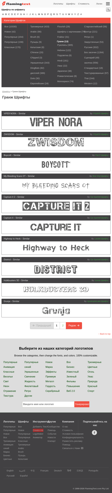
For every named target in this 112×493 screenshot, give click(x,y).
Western (88, 83)
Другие (28, 396)
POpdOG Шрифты (100, 113)
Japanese (62, 71)
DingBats (34, 68)
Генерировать (82, 404)
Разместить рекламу (72, 441)
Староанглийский (93, 26)
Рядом (73, 325)
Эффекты (50, 372)
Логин (99, 3)
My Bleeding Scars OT (15, 176)
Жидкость (29, 381)
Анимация (9, 367)
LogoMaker (38, 434)
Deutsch (56, 470)
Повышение (73, 386)
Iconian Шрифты (101, 280)
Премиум (50, 376)
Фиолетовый (31, 386)
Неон (6, 386)
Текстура (8, 396)
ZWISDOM (9, 134)
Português (92, 470)
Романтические (65, 76)
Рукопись (62, 45)
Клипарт (52, 441)
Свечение (29, 376)
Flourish (61, 26)
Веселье (8, 376)
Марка (49, 367)
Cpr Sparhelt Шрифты (99, 197)
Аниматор (37, 437)
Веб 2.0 (71, 391)
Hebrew (61, 50)
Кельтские (35, 47)
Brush (33, 37)
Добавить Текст (38, 426)
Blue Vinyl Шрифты (100, 176)
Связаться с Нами (72, 448)
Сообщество (54, 426)
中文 (31, 470)
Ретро (87, 37)
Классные (9, 47)
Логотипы (58, 3)
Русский (9, 476)
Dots (32, 78)
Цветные (92, 367)
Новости (52, 437)
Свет (6, 381)
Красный (92, 386)
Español (22, 476)
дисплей (34, 73)
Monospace (63, 81)
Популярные (10, 37)
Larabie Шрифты (101, 239)
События (52, 434)
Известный (73, 372)
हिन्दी (67, 470)
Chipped (34, 57)
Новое (7, 31)
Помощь (52, 430)
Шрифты (70, 3)
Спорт (91, 391)
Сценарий (89, 57)
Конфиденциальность (73, 437)
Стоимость (83, 3)
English (9, 470)
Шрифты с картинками (69, 31)
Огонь (91, 372)
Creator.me (38, 430)
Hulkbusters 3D (11, 280)
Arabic (33, 31)
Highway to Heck (12, 238)
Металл (49, 381)
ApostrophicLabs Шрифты (97, 301)
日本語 (78, 470)
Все (6, 26)
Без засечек (90, 52)
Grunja (7, 301)
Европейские (37, 83)
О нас (65, 426)
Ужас (59, 65)
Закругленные (91, 42)
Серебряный (52, 391)
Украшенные (37, 62)
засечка (88, 62)
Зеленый (71, 376)
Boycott (7, 155)
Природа (92, 381)
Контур (87, 31)
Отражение (9, 391)
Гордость (50, 386)
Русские (88, 47)
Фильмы (71, 381)
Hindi (59, 60)
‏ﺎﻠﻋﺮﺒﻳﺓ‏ (20, 470)
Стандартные (91, 68)
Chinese (34, 52)
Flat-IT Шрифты (101, 155)
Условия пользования (72, 434)
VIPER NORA (10, 113)
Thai (86, 78)
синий (27, 367)
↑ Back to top (104, 334)
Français (43, 470)
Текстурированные (94, 73)
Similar (21, 113)
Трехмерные (36, 26)
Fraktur (60, 37)
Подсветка (62, 55)
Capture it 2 (9, 197)
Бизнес (70, 367)
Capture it (9, 217)
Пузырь (34, 42)
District (7, 259)
